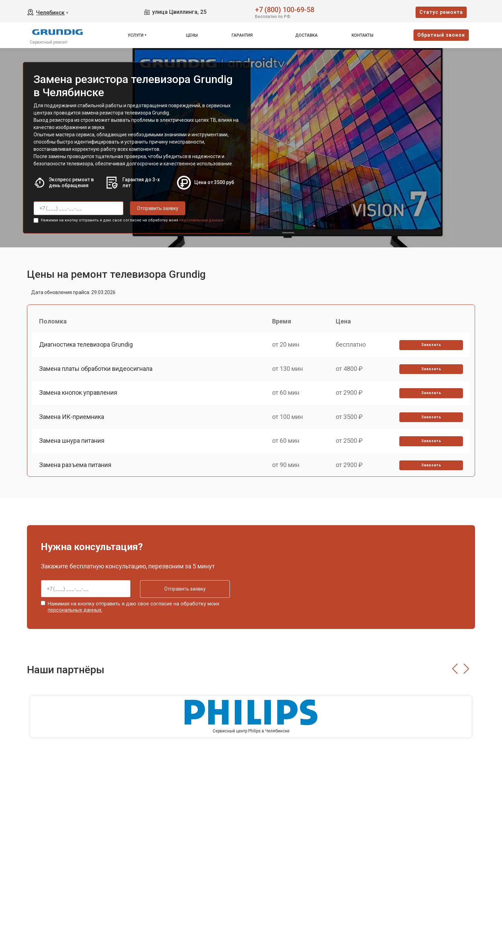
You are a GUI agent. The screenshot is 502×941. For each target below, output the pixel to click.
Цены (192, 35)
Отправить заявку (157, 208)
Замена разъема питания (75, 464)
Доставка (306, 35)
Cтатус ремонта (441, 12)
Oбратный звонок (441, 35)
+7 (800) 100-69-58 (284, 9)
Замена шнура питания (71, 440)
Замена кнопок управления (78, 392)
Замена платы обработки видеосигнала (95, 368)
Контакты (362, 35)
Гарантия (242, 35)
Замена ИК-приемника (71, 416)
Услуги (135, 35)
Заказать (431, 344)
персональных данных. (201, 220)
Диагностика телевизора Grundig (86, 344)
